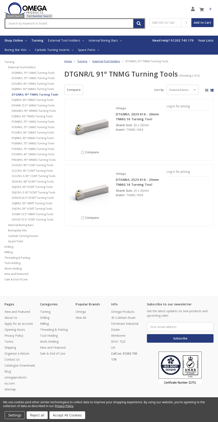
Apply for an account (18, 324)
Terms (8, 341)
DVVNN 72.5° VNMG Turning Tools (33, 105)
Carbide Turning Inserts (54, 50)
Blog (7, 371)
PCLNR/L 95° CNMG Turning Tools (33, 132)
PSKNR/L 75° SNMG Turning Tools (33, 149)
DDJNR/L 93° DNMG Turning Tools (33, 89)
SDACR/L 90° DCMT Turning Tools (33, 181)
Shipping (10, 347)
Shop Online (15, 40)
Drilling (8, 247)
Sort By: (159, 90)
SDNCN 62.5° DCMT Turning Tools (33, 198)
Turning (37, 40)
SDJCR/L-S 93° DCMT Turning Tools (33, 192)
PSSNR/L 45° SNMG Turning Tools (33, 154)
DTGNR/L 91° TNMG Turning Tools (35, 94)
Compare (73, 90)
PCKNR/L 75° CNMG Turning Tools (33, 127)
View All (81, 318)
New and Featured (16, 274)
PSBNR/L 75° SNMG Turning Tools (33, 143)
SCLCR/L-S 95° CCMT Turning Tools (34, 176)
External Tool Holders (66, 40)
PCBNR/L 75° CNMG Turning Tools (33, 121)
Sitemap (10, 389)
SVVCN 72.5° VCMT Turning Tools (32, 219)
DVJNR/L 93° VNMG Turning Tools (33, 100)
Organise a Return (16, 353)
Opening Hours (14, 330)
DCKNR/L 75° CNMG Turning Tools (33, 78)
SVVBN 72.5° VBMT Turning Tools (32, 214)
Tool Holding (12, 263)
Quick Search (15, 16)
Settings (14, 415)
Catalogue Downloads (19, 365)
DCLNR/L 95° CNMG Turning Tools (33, 84)
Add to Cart (202, 22)
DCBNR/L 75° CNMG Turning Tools (33, 73)
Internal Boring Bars (105, 40)
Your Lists (206, 40)
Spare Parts (88, 50)
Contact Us (12, 359)
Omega (81, 312)
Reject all (37, 415)
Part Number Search (39, 16)
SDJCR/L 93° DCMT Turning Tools (32, 187)
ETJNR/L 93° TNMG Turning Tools (32, 116)
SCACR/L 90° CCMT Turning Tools (32, 165)
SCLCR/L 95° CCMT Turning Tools (32, 171)
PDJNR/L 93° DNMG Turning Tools (33, 138)
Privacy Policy (13, 336)
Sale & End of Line (16, 279)
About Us (10, 318)
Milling (8, 252)
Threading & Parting (17, 258)
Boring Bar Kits (17, 50)
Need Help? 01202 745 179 (173, 40)
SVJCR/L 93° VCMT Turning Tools (32, 208)
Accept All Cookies (67, 415)
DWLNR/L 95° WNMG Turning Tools (34, 111)
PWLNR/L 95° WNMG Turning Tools (34, 160)
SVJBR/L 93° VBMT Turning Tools (32, 203)
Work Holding (13, 268)
